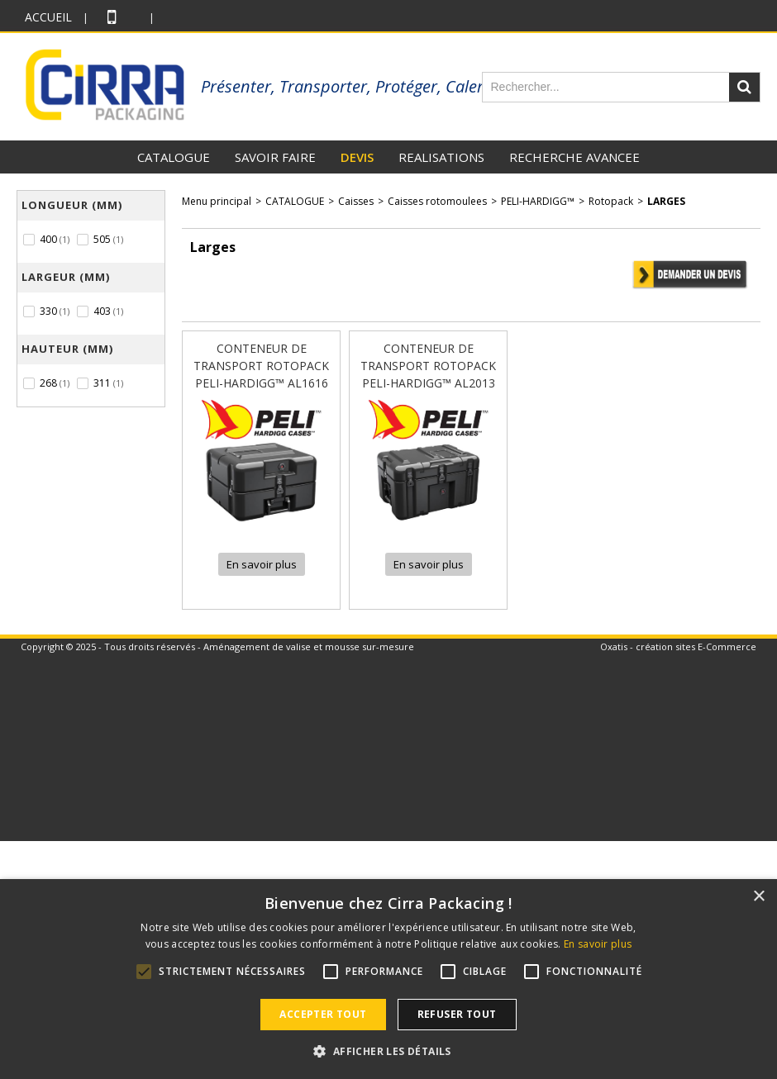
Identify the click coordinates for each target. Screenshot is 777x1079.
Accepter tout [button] (322, 1014)
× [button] (758, 897)
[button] (388, 1051)
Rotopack (611, 201)
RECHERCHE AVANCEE (574, 157)
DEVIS (357, 157)
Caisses (356, 201)
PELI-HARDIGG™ (537, 201)
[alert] (388, 979)
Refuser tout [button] (457, 1014)
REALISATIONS (441, 157)
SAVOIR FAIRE (275, 157)
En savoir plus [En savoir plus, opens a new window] (598, 944)
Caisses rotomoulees (437, 201)
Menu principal (216, 201)
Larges (666, 201)
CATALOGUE (173, 157)
